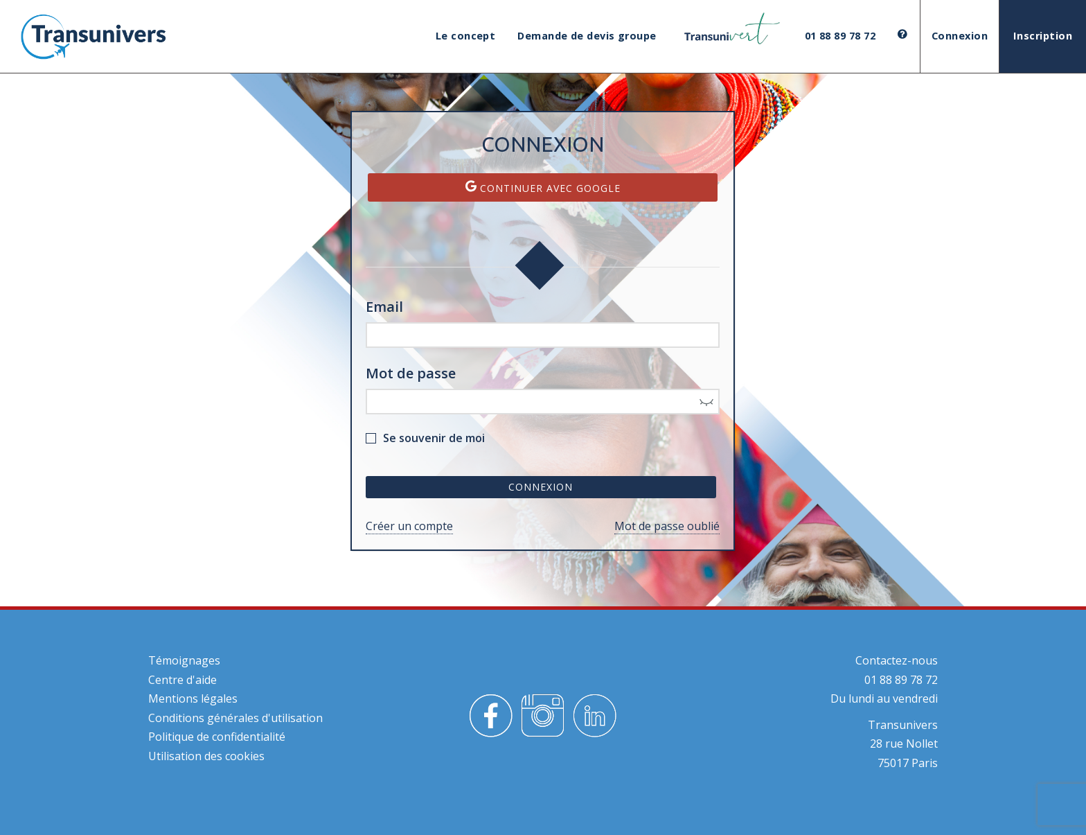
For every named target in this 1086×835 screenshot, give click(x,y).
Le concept (466, 35)
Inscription (1042, 35)
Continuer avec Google (543, 187)
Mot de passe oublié (667, 526)
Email (384, 306)
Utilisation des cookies (206, 756)
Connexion (960, 35)
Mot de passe (411, 373)
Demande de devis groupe (586, 35)
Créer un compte (409, 526)
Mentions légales (193, 698)
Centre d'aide (182, 679)
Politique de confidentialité (216, 736)
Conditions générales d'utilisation (235, 718)
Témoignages (184, 660)
